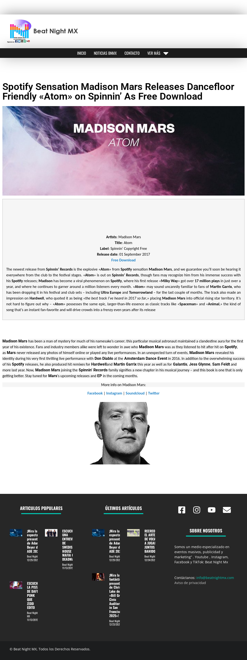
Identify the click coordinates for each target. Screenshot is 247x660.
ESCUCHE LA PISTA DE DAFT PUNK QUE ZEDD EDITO (33, 595)
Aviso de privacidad (190, 582)
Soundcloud (135, 393)
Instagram (114, 393)
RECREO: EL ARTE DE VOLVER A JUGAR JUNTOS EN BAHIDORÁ (151, 541)
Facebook (95, 393)
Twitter (153, 393)
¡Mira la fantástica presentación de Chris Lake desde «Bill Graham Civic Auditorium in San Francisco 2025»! (118, 595)
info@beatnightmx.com (215, 577)
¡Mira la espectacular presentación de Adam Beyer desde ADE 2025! (36, 541)
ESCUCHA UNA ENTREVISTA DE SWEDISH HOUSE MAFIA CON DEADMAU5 (70, 545)
